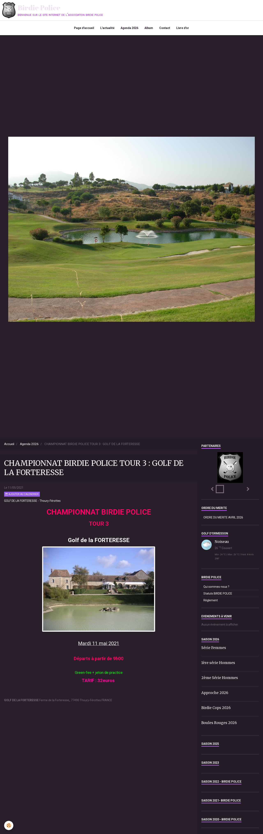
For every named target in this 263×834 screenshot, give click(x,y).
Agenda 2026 (129, 28)
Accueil (9, 444)
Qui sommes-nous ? (216, 586)
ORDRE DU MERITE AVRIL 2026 (223, 517)
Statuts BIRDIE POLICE (217, 593)
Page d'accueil (84, 28)
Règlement (210, 600)
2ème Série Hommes (219, 678)
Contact (164, 28)
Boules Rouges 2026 (219, 722)
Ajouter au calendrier (22, 494)
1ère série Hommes (218, 662)
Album (148, 28)
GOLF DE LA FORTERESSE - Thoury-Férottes (32, 500)
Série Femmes (213, 647)
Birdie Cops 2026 (216, 708)
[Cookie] (8, 825)
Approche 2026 (214, 693)
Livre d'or (182, 28)
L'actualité (107, 28)
